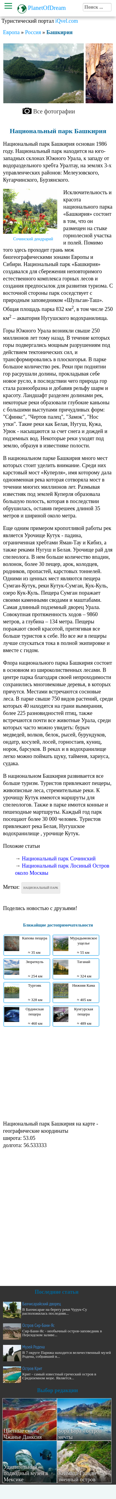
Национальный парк (41, 887)
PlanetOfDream (47, 7)
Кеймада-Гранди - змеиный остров (78, 1476)
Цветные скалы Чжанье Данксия (23, 1434)
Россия (33, 32)
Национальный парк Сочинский (59, 859)
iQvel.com (66, 21)
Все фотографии (54, 111)
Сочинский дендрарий (33, 239)
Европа (11, 32)
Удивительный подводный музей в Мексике (26, 1473)
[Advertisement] (56, 1073)
